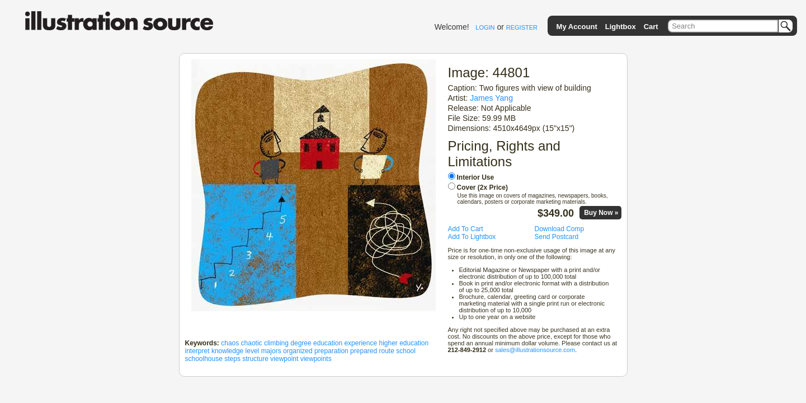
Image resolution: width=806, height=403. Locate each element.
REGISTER (522, 27)
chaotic (251, 343)
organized (298, 351)
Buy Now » (601, 213)
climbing (276, 343)
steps (232, 359)
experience (360, 343)
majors (271, 351)
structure (255, 359)
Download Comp (560, 229)
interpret (197, 351)
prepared (363, 351)
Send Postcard (557, 237)
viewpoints (316, 359)
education (327, 343)
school (406, 351)
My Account (577, 26)
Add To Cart (465, 229)
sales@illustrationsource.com (535, 349)
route (386, 351)
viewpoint (284, 359)
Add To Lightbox (472, 237)
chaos (230, 343)
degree (300, 343)
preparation (331, 351)
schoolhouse (204, 359)
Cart (651, 26)
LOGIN (484, 27)
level (253, 351)
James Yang (491, 97)
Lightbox (620, 26)
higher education (403, 343)
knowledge (227, 351)
